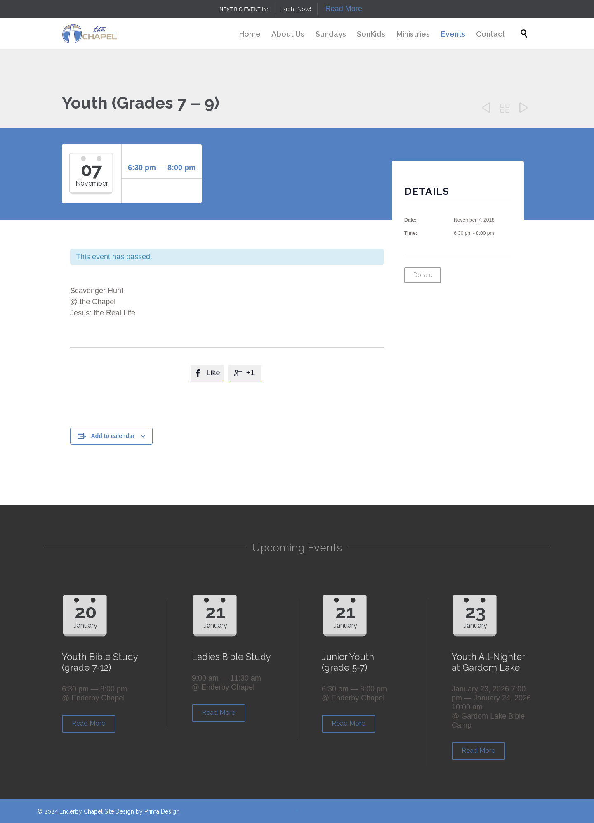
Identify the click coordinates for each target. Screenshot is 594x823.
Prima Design (161, 811)
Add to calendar (113, 436)
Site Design (119, 811)
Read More (343, 9)
